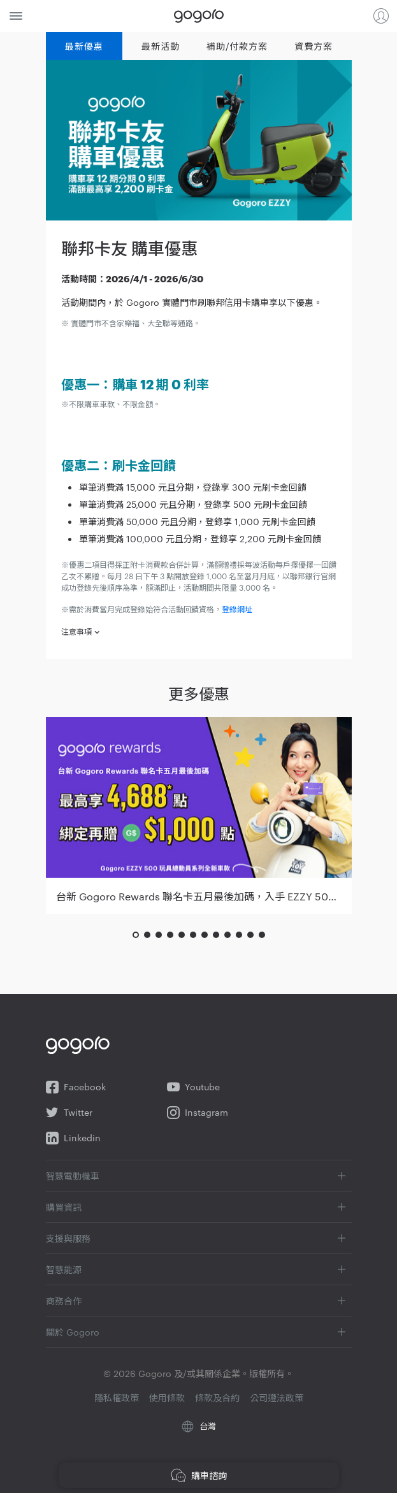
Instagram (197, 1112)
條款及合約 (217, 1397)
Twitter (69, 1112)
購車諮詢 (199, 1475)
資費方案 (313, 46)
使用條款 (167, 1397)
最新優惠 (84, 46)
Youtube (193, 1087)
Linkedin (73, 1138)
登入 (381, 16)
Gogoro (199, 16)
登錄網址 (237, 608)
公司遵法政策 (276, 1397)
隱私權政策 (116, 1397)
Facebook (76, 1087)
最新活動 (160, 46)
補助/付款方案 (236, 46)
